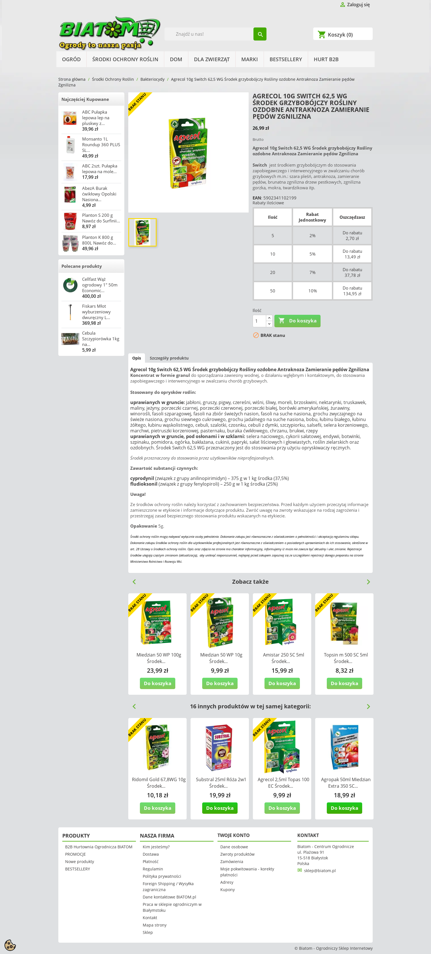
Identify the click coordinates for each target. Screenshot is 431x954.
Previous (132, 580)
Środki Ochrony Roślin (125, 59)
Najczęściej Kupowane (85, 99)
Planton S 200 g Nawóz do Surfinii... (101, 218)
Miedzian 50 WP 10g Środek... (221, 658)
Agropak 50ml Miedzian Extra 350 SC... (346, 782)
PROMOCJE (75, 854)
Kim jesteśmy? (156, 846)
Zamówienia (231, 861)
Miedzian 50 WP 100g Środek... (158, 658)
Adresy (226, 882)
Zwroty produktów (237, 854)
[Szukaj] (216, 34)
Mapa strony (155, 925)
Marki (249, 59)
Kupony (227, 889)
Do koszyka (297, 320)
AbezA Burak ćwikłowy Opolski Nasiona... (99, 193)
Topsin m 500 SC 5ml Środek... (346, 658)
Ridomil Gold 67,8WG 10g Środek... (159, 782)
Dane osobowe (234, 846)
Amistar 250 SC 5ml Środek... (283, 658)
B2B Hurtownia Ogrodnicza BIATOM (99, 846)
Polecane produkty (81, 266)
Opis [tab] (136, 358)
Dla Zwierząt (212, 59)
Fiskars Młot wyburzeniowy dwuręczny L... (96, 311)
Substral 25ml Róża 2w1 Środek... (221, 782)
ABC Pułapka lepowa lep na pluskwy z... (95, 117)
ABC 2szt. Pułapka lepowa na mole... (99, 168)
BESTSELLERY (286, 59)
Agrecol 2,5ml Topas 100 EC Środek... (283, 782)
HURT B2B (326, 59)
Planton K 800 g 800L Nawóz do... (99, 240)
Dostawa (151, 854)
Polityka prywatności (162, 876)
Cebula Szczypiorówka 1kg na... (100, 338)
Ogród (71, 59)
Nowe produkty (79, 861)
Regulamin (153, 869)
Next (366, 580)
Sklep (148, 932)
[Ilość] (259, 321)
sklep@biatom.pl (320, 870)
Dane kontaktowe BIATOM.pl (169, 897)
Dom (176, 59)
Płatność (151, 861)
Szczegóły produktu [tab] (169, 358)
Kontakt (150, 917)
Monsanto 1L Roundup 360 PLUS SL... (101, 144)
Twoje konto (233, 835)
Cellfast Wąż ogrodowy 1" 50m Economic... (100, 284)
